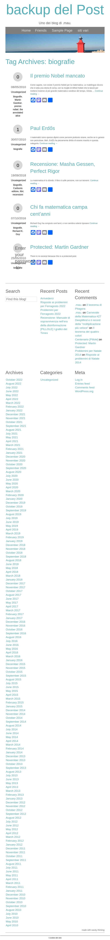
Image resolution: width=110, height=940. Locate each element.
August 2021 (13, 429)
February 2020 (15, 495)
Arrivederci (47, 298)
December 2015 (15, 664)
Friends (41, 30)
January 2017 (14, 618)
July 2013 (11, 775)
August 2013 (13, 771)
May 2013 (12, 783)
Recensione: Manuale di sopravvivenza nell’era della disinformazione (55, 321)
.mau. (78, 304)
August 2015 (13, 679)
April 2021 (12, 441)
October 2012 (14, 809)
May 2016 (12, 648)
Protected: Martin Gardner (59, 247)
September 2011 (16, 860)
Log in (78, 379)
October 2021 (14, 422)
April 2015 (12, 694)
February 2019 (15, 537)
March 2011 (13, 883)
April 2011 (12, 879)
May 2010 (12, 921)
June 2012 (12, 825)
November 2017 (15, 587)
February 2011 (15, 886)
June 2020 (12, 479)
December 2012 (15, 802)
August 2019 (13, 514)
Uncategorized (18, 92)
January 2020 (14, 498)
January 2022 (14, 410)
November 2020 (15, 460)
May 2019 (12, 525)
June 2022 (12, 391)
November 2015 (15, 667)
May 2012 (12, 829)
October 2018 (14, 552)
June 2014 (12, 733)
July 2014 (11, 729)
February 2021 (15, 448)
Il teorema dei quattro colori (87, 331)
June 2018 (12, 564)
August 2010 (13, 909)
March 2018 (13, 575)
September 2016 (16, 633)
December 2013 (15, 756)
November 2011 (15, 852)
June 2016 (12, 644)
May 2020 (12, 483)
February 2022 (15, 406)
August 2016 (13, 637)
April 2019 (12, 529)
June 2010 (12, 917)
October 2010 (14, 902)
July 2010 (11, 913)
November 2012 (15, 806)
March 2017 (13, 610)
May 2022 (12, 395)
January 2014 (14, 752)
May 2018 (12, 567)
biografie (17, 96)
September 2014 (16, 721)
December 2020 (15, 456)
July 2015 (11, 683)
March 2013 (13, 790)
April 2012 (12, 833)
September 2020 (16, 468)
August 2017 (13, 594)
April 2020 (12, 487)
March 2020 (13, 491)
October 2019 (14, 506)
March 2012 (13, 836)
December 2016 (15, 621)
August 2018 (13, 560)
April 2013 (12, 786)
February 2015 (15, 702)
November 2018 (15, 548)
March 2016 (13, 656)
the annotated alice (18, 112)
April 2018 (12, 571)
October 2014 (14, 717)
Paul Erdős (42, 128)
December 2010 (15, 894)
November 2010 (15, 898)
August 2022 (13, 383)
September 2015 (16, 675)
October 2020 (14, 464)
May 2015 (12, 690)
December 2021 (15, 414)
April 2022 (12, 399)
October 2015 (14, 671)
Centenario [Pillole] (86, 339)
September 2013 (16, 767)
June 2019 (12, 521)
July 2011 (11, 867)
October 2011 (14, 856)
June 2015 (12, 687)
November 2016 (15, 625)
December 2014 (15, 710)
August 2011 (13, 863)
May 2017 (12, 602)
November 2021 (15, 418)
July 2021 (11, 433)
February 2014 (15, 748)
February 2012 (15, 840)
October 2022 (14, 379)
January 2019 (14, 541)
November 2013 (15, 760)
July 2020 (11, 475)
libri (21, 191)
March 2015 (13, 698)
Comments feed (84, 387)
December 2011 (15, 848)
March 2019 (13, 533)
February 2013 (15, 794)
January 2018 (14, 579)
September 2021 (16, 425)
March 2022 (13, 402)
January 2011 (14, 890)
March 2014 (13, 744)
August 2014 (13, 725)
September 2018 (16, 556)
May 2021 (12, 437)
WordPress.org (84, 391)
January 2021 (14, 452)
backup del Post (55, 9)
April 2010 (12, 925)
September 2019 (16, 510)
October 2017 (14, 591)
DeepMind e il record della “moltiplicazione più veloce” (88, 324)
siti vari (83, 30)
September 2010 (16, 906)
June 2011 (12, 871)
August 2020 (13, 471)
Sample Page (62, 30)
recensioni (18, 194)
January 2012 (14, 844)
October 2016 (14, 629)
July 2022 (11, 387)
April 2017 (12, 606)
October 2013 (14, 763)
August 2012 (13, 817)
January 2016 (14, 660)
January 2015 (14, 706)
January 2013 (14, 798)
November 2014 (15, 713)
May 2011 (12, 875)
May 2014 (12, 737)
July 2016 (11, 641)
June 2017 (12, 598)
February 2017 (15, 614)
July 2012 (11, 821)
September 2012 (16, 813)
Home (26, 30)
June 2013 (12, 779)
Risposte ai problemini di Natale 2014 (87, 358)
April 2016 (12, 652)
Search (12, 291)
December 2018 (15, 544)
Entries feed (82, 383)
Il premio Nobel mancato (57, 75)
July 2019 (11, 518)
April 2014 (12, 740)
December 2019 (15, 502)
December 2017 (15, 583)
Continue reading (49, 143)
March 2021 (13, 445)
